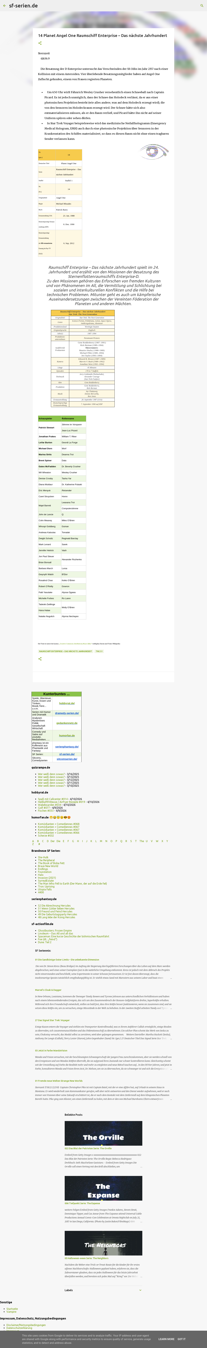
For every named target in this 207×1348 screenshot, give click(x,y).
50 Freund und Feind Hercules (55, 911)
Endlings (43, 869)
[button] (40, 43)
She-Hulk (43, 857)
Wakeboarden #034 (49, 804)
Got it (181, 1339)
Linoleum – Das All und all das (55, 933)
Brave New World (48, 866)
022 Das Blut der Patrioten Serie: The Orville (88, 1148)
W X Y (162, 841)
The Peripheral (46, 860)
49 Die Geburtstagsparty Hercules (57, 914)
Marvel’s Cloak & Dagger (48, 990)
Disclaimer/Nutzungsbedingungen (26, 1325)
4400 (41, 892)
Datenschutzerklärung (19, 1327)
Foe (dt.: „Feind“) (47, 939)
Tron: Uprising (46, 886)
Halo (41, 874)
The (141, 841)
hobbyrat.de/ (67, 703)
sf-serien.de (23, 5)
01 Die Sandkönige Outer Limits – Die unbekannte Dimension (67, 959)
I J (85, 841)
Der (53, 841)
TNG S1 (99, 651)
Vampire (11, 1311)
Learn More (166, 1339)
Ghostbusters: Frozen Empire (55, 930)
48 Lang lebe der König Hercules (56, 917)
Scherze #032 (46, 835)
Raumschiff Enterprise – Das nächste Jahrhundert (65, 651)
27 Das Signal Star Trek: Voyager (52, 1020)
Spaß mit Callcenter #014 (53, 799)
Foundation (45, 871)
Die (58, 841)
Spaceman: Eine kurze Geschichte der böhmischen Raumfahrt (73, 936)
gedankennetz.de (66, 723)
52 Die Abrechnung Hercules (54, 905)
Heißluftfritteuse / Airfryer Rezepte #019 (61, 801)
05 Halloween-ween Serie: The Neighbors (86, 1258)
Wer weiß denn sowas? (51, 774)
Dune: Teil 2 (44, 942)
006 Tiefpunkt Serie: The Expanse (82, 1203)
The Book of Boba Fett (51, 863)
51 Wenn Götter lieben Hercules (56, 908)
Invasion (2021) (47, 877)
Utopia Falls (45, 889)
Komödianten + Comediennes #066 (58, 832)
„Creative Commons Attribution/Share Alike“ (75, 644)
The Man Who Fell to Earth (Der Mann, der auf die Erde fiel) (72, 883)
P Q (119, 841)
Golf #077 (44, 807)
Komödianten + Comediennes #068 (58, 823)
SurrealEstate (46, 880)
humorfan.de (67, 735)
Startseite (12, 1308)
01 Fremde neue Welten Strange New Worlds (58, 1081)
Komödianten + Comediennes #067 (58, 826)
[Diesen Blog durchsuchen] (187, 6)
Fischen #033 (46, 810)
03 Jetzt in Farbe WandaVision (51, 1050)
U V (149, 841)
